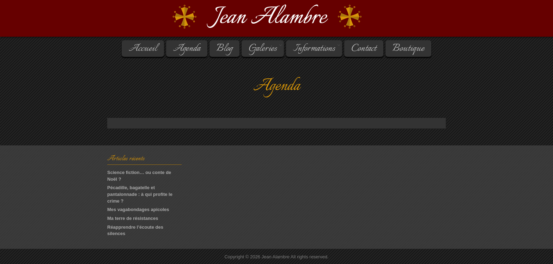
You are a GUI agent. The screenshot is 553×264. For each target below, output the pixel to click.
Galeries (262, 48)
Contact (363, 48)
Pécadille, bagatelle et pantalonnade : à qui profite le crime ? (139, 194)
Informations (313, 48)
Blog (224, 48)
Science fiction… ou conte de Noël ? (139, 176)
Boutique (408, 48)
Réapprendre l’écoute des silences (135, 230)
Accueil (143, 48)
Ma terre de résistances (132, 218)
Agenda (186, 48)
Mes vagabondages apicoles (138, 209)
